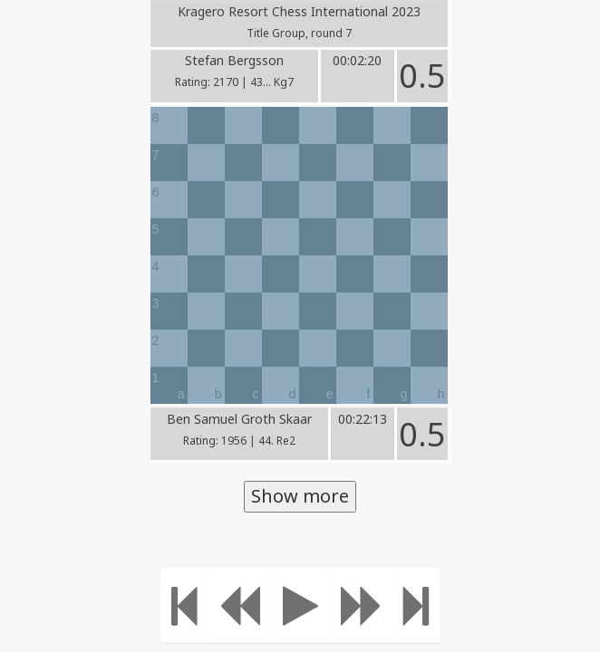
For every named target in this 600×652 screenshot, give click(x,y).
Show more (300, 496)
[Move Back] (239, 605)
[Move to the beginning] (184, 605)
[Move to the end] (416, 605)
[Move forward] (361, 605)
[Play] (300, 605)
